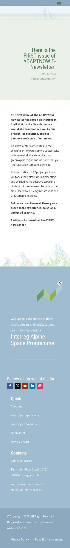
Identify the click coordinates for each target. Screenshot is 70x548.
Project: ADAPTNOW (43, 79)
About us (16, 406)
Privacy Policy (20, 539)
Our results (18, 433)
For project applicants (25, 415)
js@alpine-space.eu (29, 490)
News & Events (20, 441)
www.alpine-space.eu (31, 484)
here (20, 220)
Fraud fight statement (48, 539)
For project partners (24, 424)
